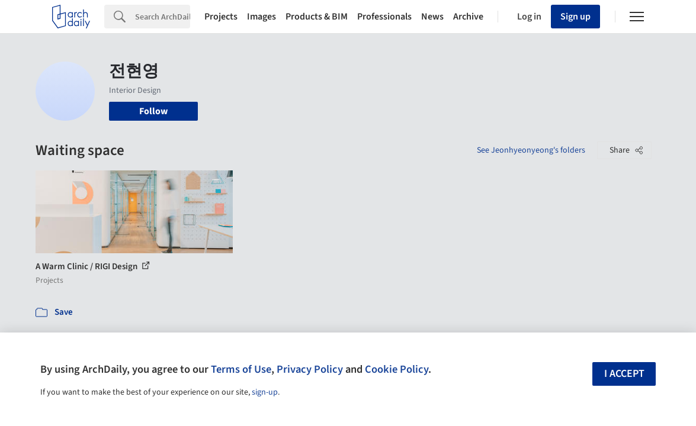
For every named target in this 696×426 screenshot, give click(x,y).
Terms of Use (241, 369)
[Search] (162, 16)
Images (261, 16)
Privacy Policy (310, 369)
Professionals (384, 16)
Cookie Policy (396, 369)
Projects (221, 16)
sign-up (265, 392)
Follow (153, 111)
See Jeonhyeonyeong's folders (531, 150)
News (432, 16)
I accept (624, 373)
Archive (468, 16)
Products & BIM (317, 16)
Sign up (575, 16)
